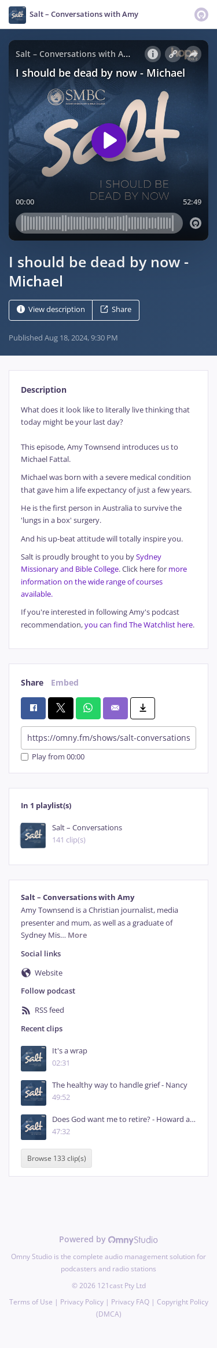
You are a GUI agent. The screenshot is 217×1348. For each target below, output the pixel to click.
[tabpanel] (108, 517)
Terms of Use (31, 1302)
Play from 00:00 (52, 757)
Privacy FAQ (130, 1302)
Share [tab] (32, 682)
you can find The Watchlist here (138, 625)
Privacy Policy (82, 1302)
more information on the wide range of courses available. (104, 581)
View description (51, 309)
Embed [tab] (65, 682)
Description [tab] (44, 389)
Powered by (108, 1239)
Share (115, 309)
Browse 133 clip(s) (56, 1158)
